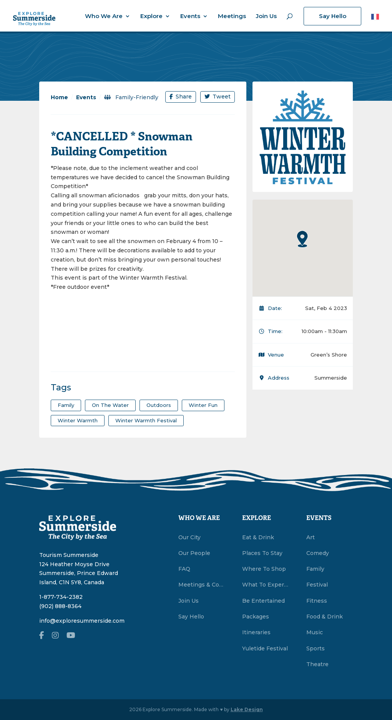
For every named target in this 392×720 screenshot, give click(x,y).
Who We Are (104, 16)
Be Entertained (263, 600)
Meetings (232, 16)
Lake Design (247, 709)
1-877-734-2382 (61, 596)
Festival (317, 584)
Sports (315, 648)
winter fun (203, 405)
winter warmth (78, 420)
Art (310, 537)
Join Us (266, 16)
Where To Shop (264, 568)
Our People (194, 553)
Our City (189, 537)
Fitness (316, 600)
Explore (151, 16)
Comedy (317, 553)
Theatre (317, 664)
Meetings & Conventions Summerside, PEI (201, 584)
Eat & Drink (258, 537)
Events (190, 16)
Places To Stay (262, 553)
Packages (255, 616)
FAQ (184, 568)
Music (314, 632)
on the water (110, 405)
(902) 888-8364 (60, 606)
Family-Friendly (131, 97)
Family (315, 568)
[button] (302, 239)
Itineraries (256, 632)
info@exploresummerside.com (82, 620)
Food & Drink (324, 616)
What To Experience (265, 584)
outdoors (158, 405)
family (66, 405)
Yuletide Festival (265, 648)
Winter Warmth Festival (146, 420)
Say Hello (332, 16)
